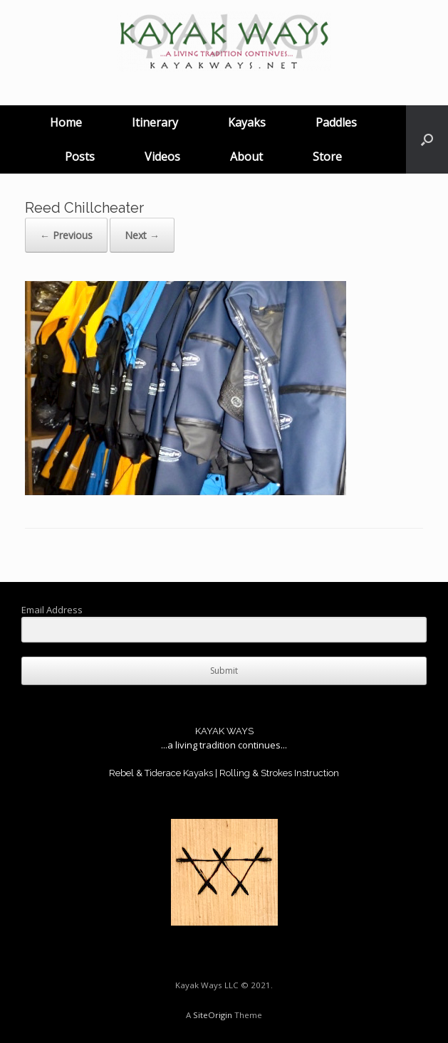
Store (327, 156)
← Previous (66, 235)
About (246, 156)
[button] (427, 139)
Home (66, 122)
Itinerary (155, 122)
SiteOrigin (212, 1015)
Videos (162, 156)
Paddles (336, 122)
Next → (142, 235)
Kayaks (247, 122)
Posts (80, 156)
